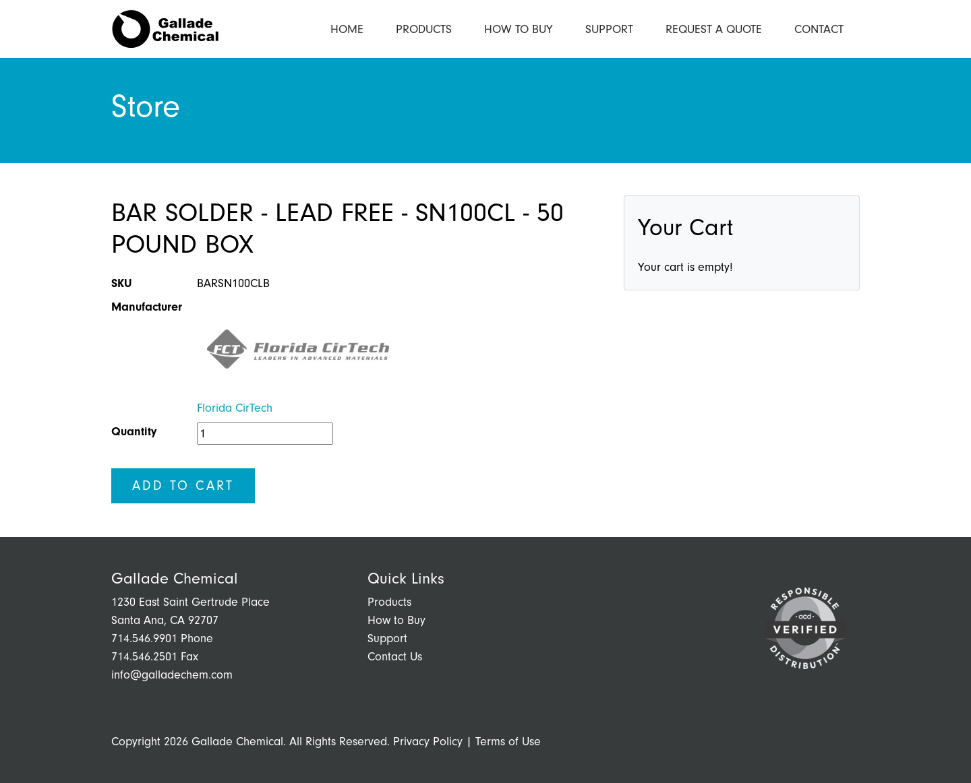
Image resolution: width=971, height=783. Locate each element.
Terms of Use (508, 741)
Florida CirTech (234, 408)
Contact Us (394, 657)
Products (424, 29)
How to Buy (518, 29)
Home (346, 29)
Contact (819, 29)
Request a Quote (714, 29)
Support (609, 29)
